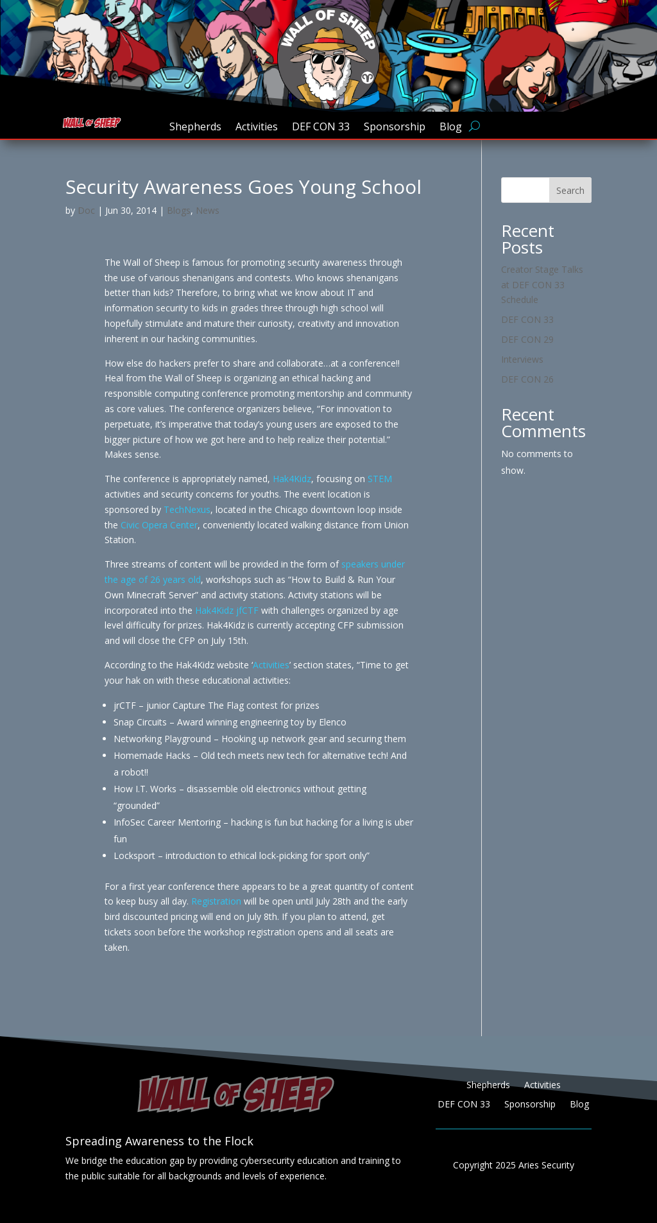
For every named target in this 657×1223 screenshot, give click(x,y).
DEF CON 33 (321, 128)
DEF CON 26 (527, 379)
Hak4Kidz (292, 479)
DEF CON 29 (527, 339)
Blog (450, 128)
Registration (216, 901)
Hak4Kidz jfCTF (227, 610)
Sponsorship (394, 128)
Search (570, 190)
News (207, 210)
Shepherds (195, 128)
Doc (86, 210)
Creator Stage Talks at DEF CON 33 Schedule (542, 284)
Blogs (179, 210)
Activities (256, 128)
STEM (380, 479)
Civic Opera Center (159, 525)
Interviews (522, 359)
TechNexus (187, 509)
